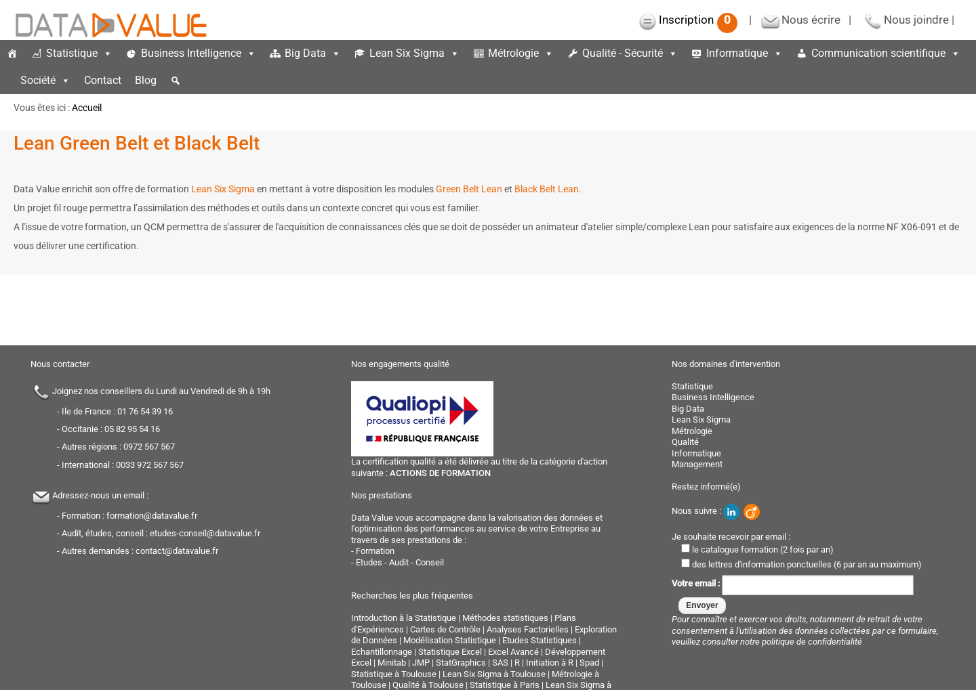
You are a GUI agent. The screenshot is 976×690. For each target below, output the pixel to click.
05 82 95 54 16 (132, 429)
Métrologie (521, 53)
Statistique (79, 53)
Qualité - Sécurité (630, 53)
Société (45, 80)
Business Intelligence (198, 53)
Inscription (698, 19)
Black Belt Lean (546, 189)
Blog (146, 80)
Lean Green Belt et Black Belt (137, 143)
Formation (375, 551)
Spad (589, 662)
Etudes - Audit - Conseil (400, 562)
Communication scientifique (885, 53)
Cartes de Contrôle (445, 629)
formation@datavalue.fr (151, 516)
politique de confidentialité (812, 642)
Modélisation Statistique (449, 640)
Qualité (685, 442)
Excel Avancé (513, 652)
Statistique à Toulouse (393, 674)
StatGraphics (461, 662)
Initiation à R (549, 662)
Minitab (392, 662)
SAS (500, 662)
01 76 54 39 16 (145, 411)
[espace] (7, 80)
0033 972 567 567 (150, 465)
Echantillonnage (381, 652)
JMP (421, 662)
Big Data (313, 53)
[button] (175, 80)
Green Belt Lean (469, 189)
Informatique (744, 53)
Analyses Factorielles (528, 629)
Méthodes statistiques (505, 618)
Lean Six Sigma (414, 53)
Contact (102, 80)
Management (697, 464)
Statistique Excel (450, 652)
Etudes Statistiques (539, 640)
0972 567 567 (149, 446)
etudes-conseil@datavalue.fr (205, 533)
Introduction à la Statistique (403, 618)
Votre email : (793, 583)
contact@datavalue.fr (177, 551)
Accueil (87, 107)
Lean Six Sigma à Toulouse (494, 674)
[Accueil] (12, 53)
